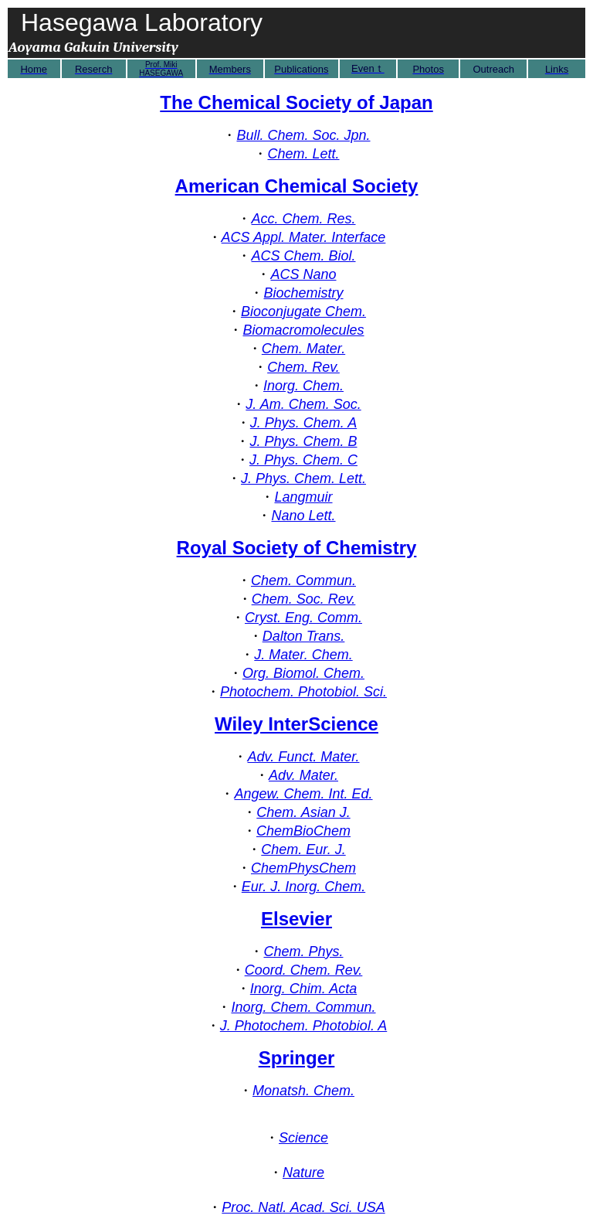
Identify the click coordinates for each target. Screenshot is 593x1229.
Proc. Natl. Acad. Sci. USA (303, 1207)
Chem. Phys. (303, 951)
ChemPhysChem (303, 868)
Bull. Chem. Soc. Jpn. (303, 135)
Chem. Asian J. (303, 812)
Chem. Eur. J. (303, 849)
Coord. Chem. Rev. (304, 970)
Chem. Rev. (303, 367)
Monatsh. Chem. (303, 1090)
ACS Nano (303, 274)
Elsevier (296, 918)
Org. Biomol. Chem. (303, 673)
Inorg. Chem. (303, 385)
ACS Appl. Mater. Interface (304, 237)
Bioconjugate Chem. (303, 311)
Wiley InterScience (296, 723)
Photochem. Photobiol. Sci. (303, 692)
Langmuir (303, 497)
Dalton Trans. (304, 636)
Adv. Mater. (303, 775)
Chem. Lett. (303, 154)
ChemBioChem (303, 831)
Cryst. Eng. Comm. (303, 617)
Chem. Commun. (303, 580)
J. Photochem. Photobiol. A (303, 1025)
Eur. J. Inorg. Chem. (303, 886)
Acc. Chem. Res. (303, 218)
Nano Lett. (303, 515)
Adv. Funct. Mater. (303, 756)
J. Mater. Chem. (303, 654)
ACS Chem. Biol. (303, 256)
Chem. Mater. (303, 348)
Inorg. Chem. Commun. (303, 1007)
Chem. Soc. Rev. (304, 599)
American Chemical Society (296, 185)
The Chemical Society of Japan (296, 102)
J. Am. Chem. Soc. (303, 404)
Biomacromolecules (303, 330)
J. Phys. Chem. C (303, 460)
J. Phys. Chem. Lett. (303, 478)
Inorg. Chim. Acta (303, 988)
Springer (297, 1057)
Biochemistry (303, 293)
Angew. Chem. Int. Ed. (303, 794)
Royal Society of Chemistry (297, 547)
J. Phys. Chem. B (303, 441)
